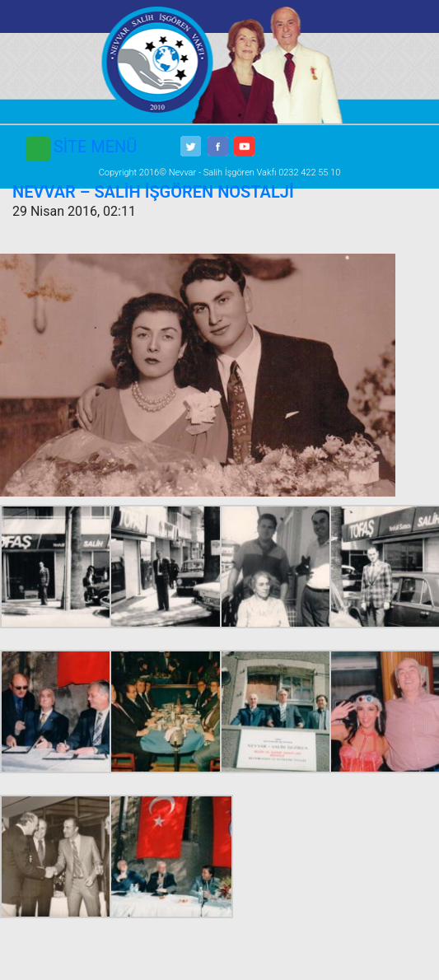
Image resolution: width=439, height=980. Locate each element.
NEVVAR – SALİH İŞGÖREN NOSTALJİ (153, 192)
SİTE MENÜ (95, 146)
